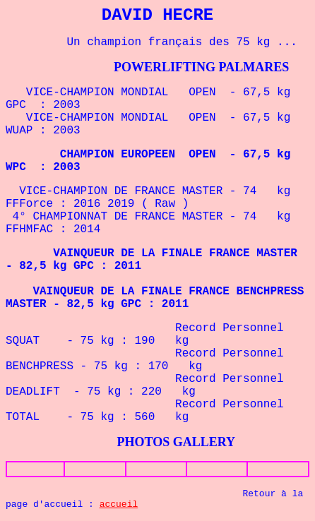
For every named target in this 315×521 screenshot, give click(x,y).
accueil (119, 504)
